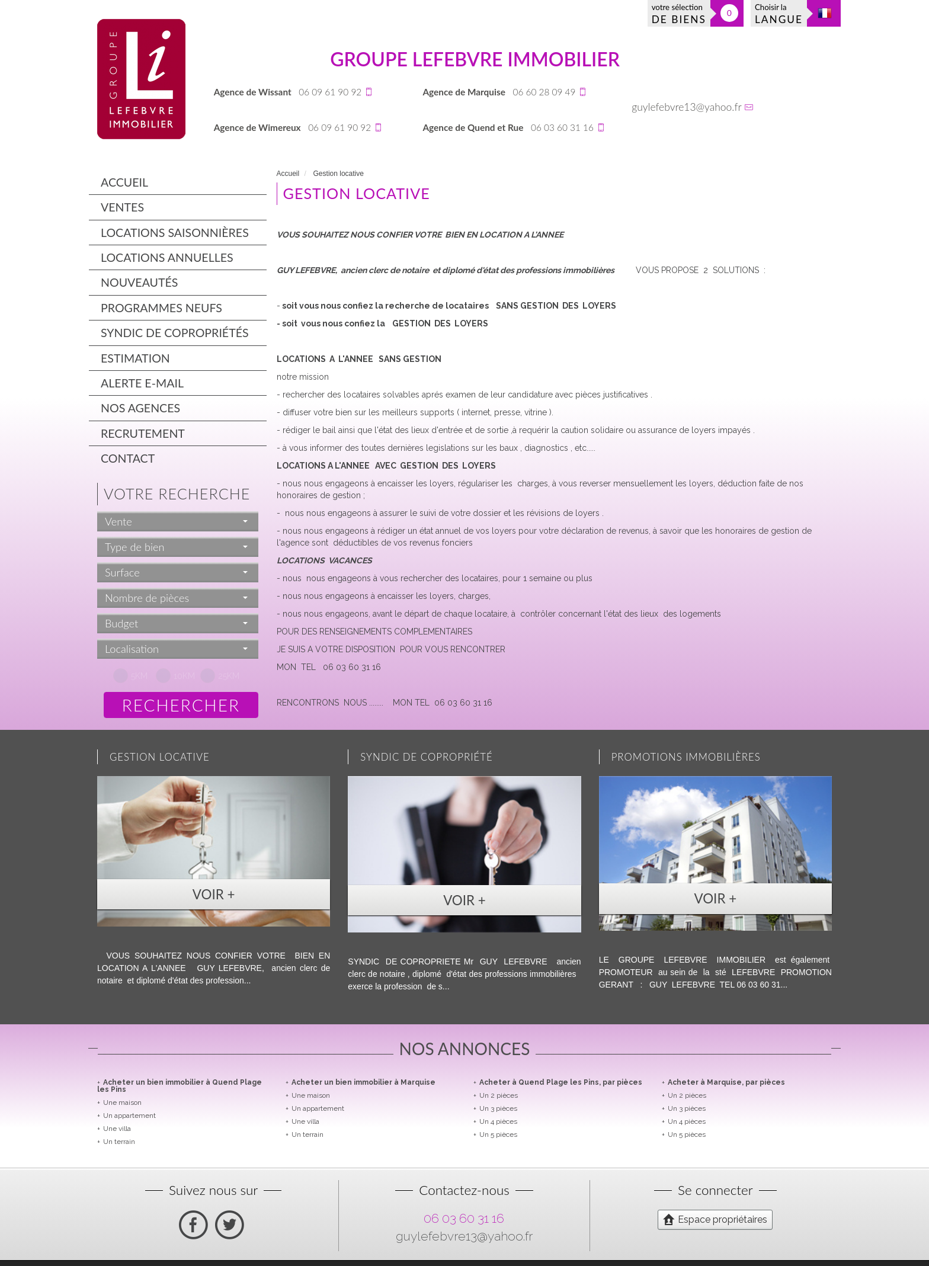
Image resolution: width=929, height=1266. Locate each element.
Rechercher (181, 705)
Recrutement (143, 433)
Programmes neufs (161, 308)
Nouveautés (139, 282)
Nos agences (140, 408)
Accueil (124, 182)
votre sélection (679, 13)
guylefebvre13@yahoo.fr (686, 107)
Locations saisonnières (175, 232)
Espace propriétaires (715, 1219)
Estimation (135, 358)
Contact (128, 458)
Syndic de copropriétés (175, 332)
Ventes (122, 207)
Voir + (214, 894)
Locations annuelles (167, 257)
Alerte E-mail (142, 383)
